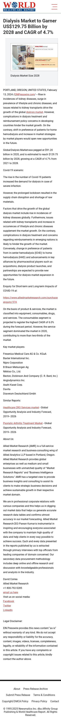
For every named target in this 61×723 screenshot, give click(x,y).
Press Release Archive (35, 688)
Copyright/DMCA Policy (15, 701)
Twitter (7, 605)
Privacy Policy (39, 701)
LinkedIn (8, 610)
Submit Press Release (18, 694)
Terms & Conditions (44, 694)
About (17, 688)
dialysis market (34, 112)
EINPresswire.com (25, 94)
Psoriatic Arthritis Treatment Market (23, 423)
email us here (10, 592)
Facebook (8, 601)
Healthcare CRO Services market (21, 407)
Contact (54, 701)
